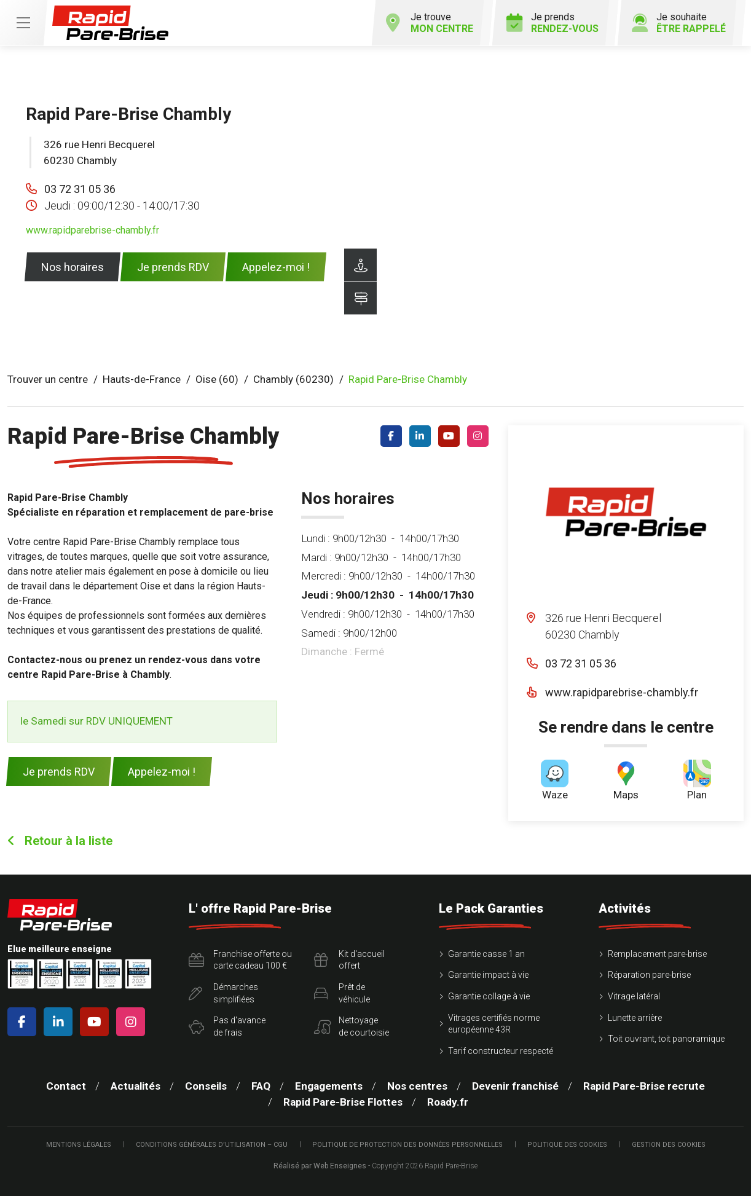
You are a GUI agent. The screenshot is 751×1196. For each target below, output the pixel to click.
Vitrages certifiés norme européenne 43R (494, 1024)
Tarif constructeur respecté (500, 1051)
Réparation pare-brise (649, 975)
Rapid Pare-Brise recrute (644, 1086)
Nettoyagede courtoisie (351, 1026)
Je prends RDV (173, 267)
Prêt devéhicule (342, 993)
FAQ (260, 1086)
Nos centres (417, 1086)
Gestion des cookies (669, 1145)
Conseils (206, 1086)
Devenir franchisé (515, 1086)
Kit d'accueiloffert (349, 960)
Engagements (329, 1086)
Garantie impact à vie (488, 975)
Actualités (135, 1086)
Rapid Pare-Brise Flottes (343, 1102)
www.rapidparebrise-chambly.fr (92, 230)
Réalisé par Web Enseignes (319, 1166)
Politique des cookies (567, 1145)
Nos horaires (72, 267)
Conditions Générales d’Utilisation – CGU (212, 1145)
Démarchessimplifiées (223, 993)
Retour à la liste (59, 840)
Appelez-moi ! (276, 267)
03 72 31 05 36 (80, 189)
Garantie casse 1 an (486, 954)
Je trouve (429, 22)
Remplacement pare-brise (657, 954)
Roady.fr (447, 1102)
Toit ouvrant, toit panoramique (666, 1039)
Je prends (552, 22)
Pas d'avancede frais (227, 1026)
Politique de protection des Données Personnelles (407, 1145)
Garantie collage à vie (489, 996)
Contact (66, 1086)
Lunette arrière (635, 1018)
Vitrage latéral (634, 996)
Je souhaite (679, 22)
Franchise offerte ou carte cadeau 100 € (240, 960)
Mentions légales (78, 1145)
